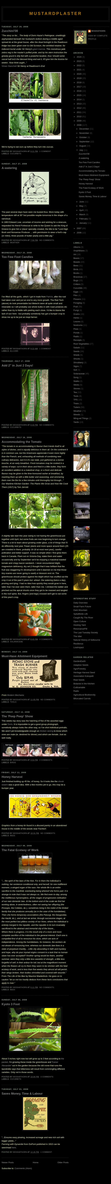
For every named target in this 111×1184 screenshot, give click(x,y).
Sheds (76, 355)
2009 (79, 121)
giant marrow (39, 49)
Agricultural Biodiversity (84, 695)
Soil (75, 370)
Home (36, 1162)
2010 (79, 116)
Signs (76, 366)
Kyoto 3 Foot (11, 1004)
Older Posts (63, 1162)
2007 (79, 228)
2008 (79, 125)
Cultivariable (79, 687)
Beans (76, 258)
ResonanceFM (80, 629)
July (81, 150)
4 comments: (46, 639)
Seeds (76, 351)
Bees (12, 835)
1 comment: (46, 151)
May (81, 206)
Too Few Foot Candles (17, 257)
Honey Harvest (12, 777)
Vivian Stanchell (9, 66)
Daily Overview (80, 602)
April (81, 210)
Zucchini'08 (10, 31)
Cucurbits (15, 154)
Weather (14, 243)
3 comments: (47, 1077)
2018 (79, 82)
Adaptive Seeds (80, 665)
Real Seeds (78, 680)
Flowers (77, 299)
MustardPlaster (55, 13)
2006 (79, 232)
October (83, 137)
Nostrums (78, 325)
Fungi (76, 310)
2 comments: (46, 760)
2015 (79, 95)
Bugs (75, 280)
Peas (75, 329)
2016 (79, 91)
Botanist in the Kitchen (84, 683)
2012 (79, 108)
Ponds (76, 332)
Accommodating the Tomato (21, 441)
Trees (76, 403)
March (82, 214)
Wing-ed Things (80, 418)
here (14, 1147)
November (84, 133)
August (83, 146)
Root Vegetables (81, 344)
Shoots (76, 358)
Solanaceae (16, 642)
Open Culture (79, 621)
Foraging (77, 303)
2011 (79, 112)
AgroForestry (79, 668)
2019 (79, 78)
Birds (13, 762)
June (82, 201)
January (83, 223)
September (84, 141)
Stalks (76, 381)
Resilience (78, 643)
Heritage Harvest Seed (84, 672)
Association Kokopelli (83, 676)
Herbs (76, 318)
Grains (76, 314)
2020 (79, 74)
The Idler (77, 636)
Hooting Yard (79, 625)
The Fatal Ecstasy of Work (20, 850)
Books (76, 273)
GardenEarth (79, 661)
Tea (75, 392)
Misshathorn (98, 31)
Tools (13, 702)
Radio (76, 336)
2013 (79, 104)
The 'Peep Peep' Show (17, 716)
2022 (79, 65)
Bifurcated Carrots (82, 698)
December (84, 129)
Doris (10, 724)
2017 (79, 86)
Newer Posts (8, 1162)
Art (74, 254)
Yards (76, 422)
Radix (76, 691)
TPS (75, 399)
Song (75, 377)
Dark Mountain (80, 610)
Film (75, 295)
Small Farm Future (82, 606)
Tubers (76, 407)
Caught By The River (83, 617)
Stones (76, 388)
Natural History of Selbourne (86, 640)
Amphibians (79, 250)
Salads (76, 347)
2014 (79, 99)
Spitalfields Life (80, 614)
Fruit (75, 306)
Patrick (49, 296)
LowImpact (78, 647)
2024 (79, 57)
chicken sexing (46, 731)
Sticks (76, 385)
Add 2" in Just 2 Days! (17, 365)
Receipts (77, 340)
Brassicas (78, 277)
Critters (76, 284)
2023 (79, 61)
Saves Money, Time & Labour (22, 1093)
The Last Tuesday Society (85, 632)
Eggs (75, 292)
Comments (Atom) (23, 1168)
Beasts (76, 262)
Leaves (76, 321)
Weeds (76, 414)
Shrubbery (78, 362)
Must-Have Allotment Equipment (24, 656)
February (83, 218)
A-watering (9, 168)
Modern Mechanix (15, 695)
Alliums (14, 351)
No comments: (47, 240)
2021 (79, 69)
